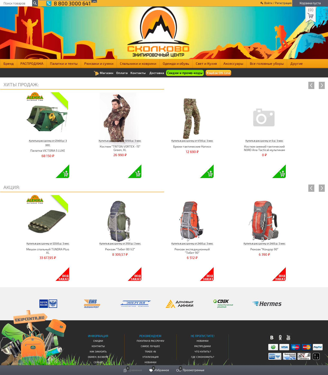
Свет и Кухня (206, 63)
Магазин (103, 73)
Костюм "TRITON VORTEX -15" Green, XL (120, 148)
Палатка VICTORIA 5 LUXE (47, 150)
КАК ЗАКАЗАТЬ (98, 351)
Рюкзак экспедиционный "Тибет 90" (192, 250)
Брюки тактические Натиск (192, 146)
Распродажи (202, 346)
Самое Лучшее (150, 346)
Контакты (138, 72)
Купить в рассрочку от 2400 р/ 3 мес (192, 243)
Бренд (8, 63)
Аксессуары (233, 63)
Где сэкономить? (202, 356)
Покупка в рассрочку (150, 340)
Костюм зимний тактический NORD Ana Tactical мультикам (264, 148)
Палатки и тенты (64, 63)
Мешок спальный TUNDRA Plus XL (47, 250)
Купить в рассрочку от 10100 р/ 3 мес (120, 140)
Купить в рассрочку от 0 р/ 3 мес (264, 140)
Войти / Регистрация (278, 3)
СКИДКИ (98, 340)
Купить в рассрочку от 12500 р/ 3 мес (48, 243)
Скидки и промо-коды (185, 73)
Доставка (156, 73)
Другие (296, 63)
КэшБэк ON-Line (218, 73)
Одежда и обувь (176, 63)
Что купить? (203, 351)
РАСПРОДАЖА (31, 63)
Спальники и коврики (138, 63)
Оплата (122, 72)
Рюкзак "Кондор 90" (264, 249)
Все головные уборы (267, 63)
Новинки (150, 362)
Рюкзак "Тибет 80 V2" (120, 249)
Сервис (98, 362)
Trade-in (150, 351)
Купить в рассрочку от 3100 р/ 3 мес (120, 243)
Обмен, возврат (98, 356)
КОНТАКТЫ (98, 346)
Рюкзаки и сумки (98, 63)
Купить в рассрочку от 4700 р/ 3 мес (192, 140)
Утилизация (150, 356)
